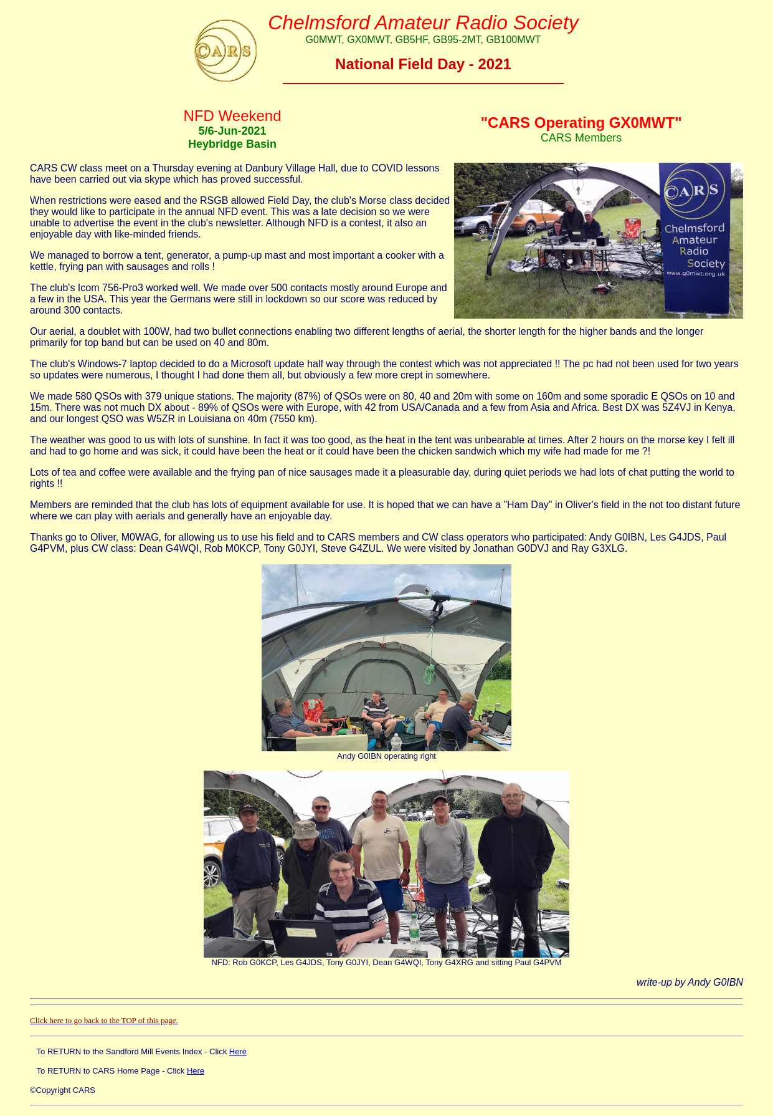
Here (238, 1051)
